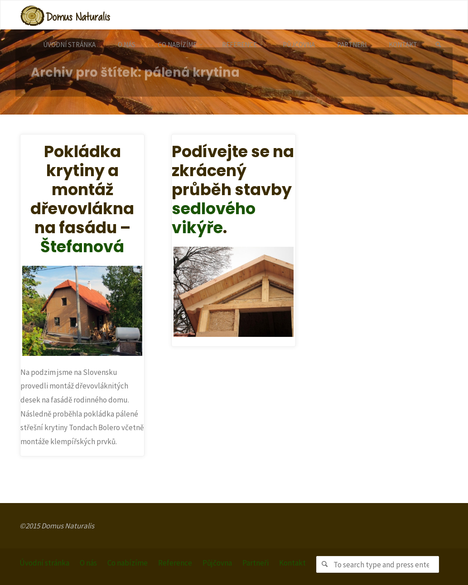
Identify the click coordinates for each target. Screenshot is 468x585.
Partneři (255, 563)
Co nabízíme (127, 563)
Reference (175, 563)
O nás (88, 563)
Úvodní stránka (44, 563)
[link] (438, 45)
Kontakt (292, 563)
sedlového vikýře (214, 218)
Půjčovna (217, 563)
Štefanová (82, 246)
